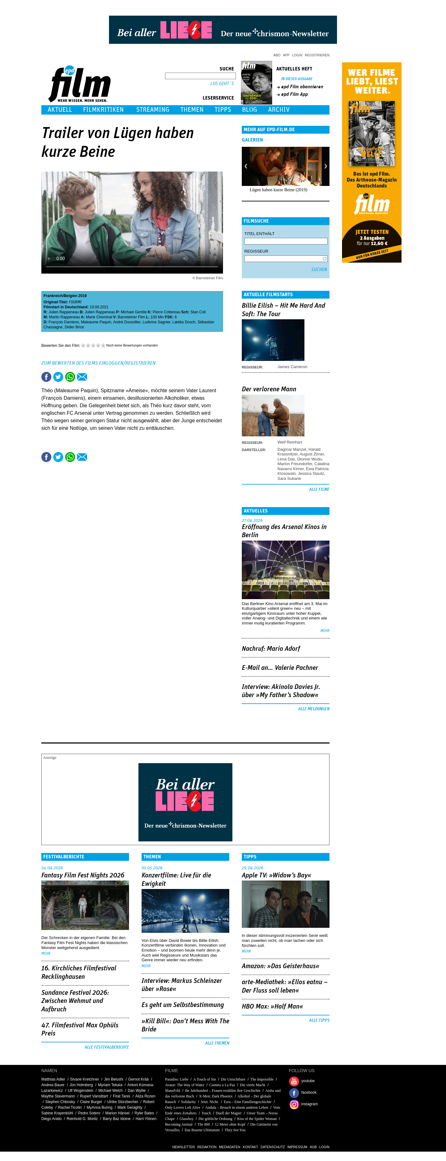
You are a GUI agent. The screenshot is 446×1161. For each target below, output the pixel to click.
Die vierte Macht (252, 1085)
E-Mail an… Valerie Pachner (280, 668)
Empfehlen (82, 377)
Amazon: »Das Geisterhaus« (280, 966)
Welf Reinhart (289, 442)
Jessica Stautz (311, 473)
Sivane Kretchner (84, 1079)
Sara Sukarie (289, 478)
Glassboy (186, 1119)
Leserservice (218, 97)
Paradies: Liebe (176, 1079)
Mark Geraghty (129, 1107)
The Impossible (261, 1079)
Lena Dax (286, 459)
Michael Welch (110, 1090)
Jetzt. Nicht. (210, 1102)
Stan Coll (198, 312)
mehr (324, 631)
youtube (308, 1081)
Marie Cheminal (99, 317)
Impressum (298, 1147)
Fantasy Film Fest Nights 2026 (82, 875)
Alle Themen (217, 1043)
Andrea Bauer (53, 1085)
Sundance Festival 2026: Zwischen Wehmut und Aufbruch (75, 1001)
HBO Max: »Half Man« (272, 1006)
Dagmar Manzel (291, 449)
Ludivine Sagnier (156, 322)
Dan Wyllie (137, 1090)
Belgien (70, 296)
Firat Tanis (121, 1096)
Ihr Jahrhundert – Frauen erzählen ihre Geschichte (223, 1090)
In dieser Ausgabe (297, 79)
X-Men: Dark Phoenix (215, 1096)
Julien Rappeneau (64, 312)
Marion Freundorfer (294, 463)
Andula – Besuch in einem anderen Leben (236, 1107)
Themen (192, 109)
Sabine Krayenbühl (57, 1113)
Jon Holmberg (81, 1085)
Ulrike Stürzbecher (122, 1102)
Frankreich (53, 296)
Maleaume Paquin (96, 322)
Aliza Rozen (145, 1096)
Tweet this (58, 377)
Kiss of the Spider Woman (257, 1119)
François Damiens (64, 322)
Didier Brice (74, 327)
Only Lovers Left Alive (182, 1107)
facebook (309, 1092)
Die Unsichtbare (233, 1079)
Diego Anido (51, 1119)
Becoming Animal (179, 1124)
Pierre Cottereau (166, 312)
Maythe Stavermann (58, 1096)
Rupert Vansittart (94, 1096)
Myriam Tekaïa (110, 1085)
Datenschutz (273, 1147)
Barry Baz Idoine (117, 1119)
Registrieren (317, 55)
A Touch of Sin (204, 1079)
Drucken (94, 377)
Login (297, 55)
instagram (309, 1104)
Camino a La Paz (222, 1085)
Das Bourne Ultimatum (202, 1130)
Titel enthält (259, 233)
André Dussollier (126, 322)
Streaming (152, 109)
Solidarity (188, 1102)
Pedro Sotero (89, 1113)
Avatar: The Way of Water (184, 1085)
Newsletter (183, 1147)
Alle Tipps (319, 1020)
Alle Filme (319, 489)
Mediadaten (229, 1147)
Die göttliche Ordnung (215, 1119)
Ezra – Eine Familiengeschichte (247, 1102)
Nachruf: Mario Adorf (271, 648)
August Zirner (312, 454)
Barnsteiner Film (131, 317)
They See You (235, 1130)
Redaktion (206, 1147)
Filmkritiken (103, 109)
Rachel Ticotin (69, 1107)
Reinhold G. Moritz (82, 1119)
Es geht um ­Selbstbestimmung (183, 1005)
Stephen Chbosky (60, 1102)
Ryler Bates (144, 1113)
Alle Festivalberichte (107, 1047)
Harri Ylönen (146, 1119)
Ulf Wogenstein (80, 1090)
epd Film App (294, 94)
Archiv (279, 109)
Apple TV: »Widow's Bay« (276, 875)
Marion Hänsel (117, 1113)
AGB (313, 1147)
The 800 (203, 1124)
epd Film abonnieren (302, 86)
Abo (276, 55)
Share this (46, 377)
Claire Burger (91, 1102)
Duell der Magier (229, 1113)
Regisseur (256, 251)
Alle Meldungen (313, 709)
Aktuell (60, 109)
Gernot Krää (138, 1079)
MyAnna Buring (99, 1107)
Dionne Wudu (309, 459)
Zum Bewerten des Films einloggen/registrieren (98, 363)
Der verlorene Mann (269, 389)
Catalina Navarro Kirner (303, 466)
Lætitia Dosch (184, 322)
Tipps (223, 109)
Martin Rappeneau (64, 317)
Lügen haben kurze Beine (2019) (278, 190)
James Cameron (292, 366)
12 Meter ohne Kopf (230, 1124)
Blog (249, 109)
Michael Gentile (134, 312)
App (286, 55)
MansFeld (172, 1090)
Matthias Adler (53, 1079)
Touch (206, 1113)
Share (70, 377)
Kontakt (250, 1147)
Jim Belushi (113, 1079)
